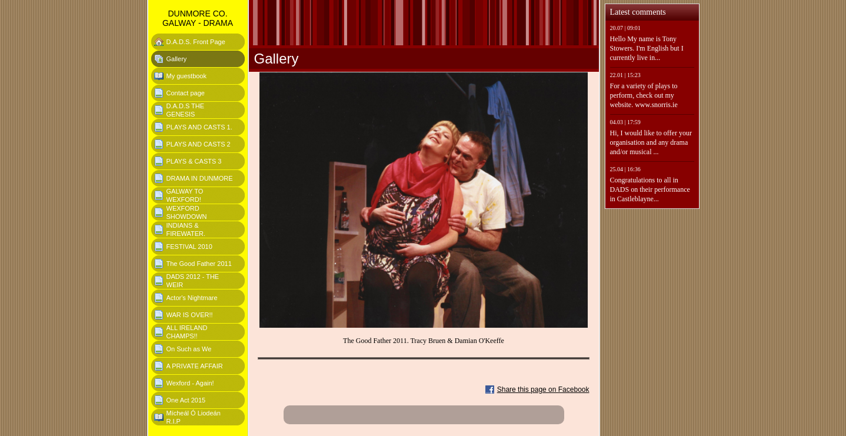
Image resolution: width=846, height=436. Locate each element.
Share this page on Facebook (543, 389)
